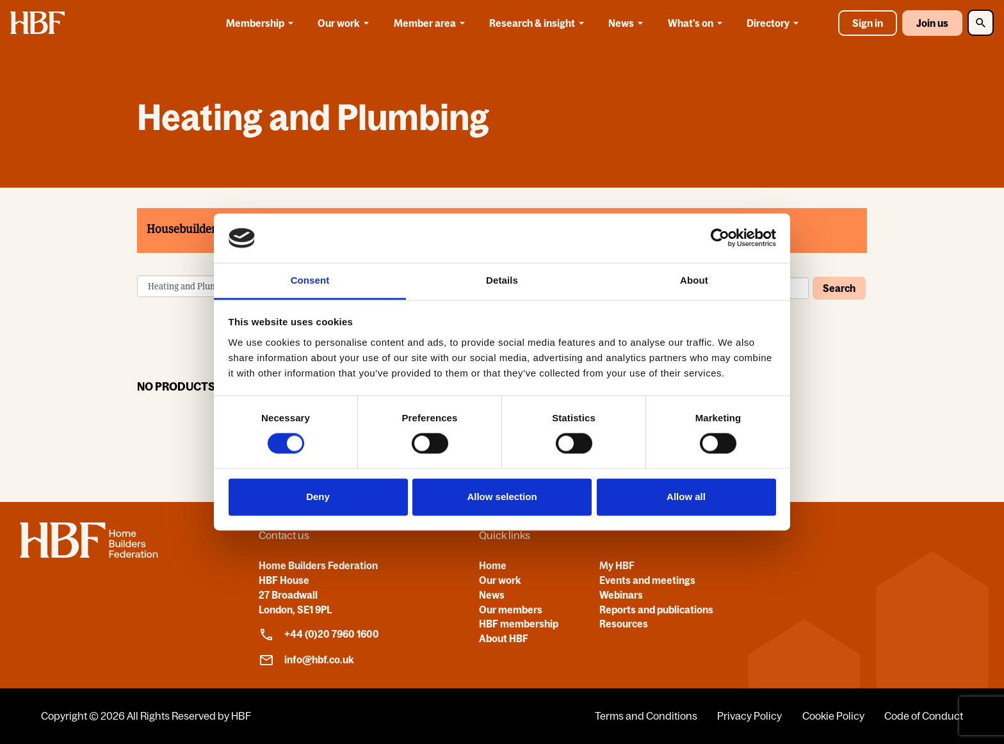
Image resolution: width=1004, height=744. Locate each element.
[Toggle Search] (981, 23)
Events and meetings (647, 580)
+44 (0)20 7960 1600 (319, 634)
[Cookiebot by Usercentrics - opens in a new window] (720, 238)
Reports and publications (656, 609)
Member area (431, 23)
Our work (345, 23)
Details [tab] (502, 280)
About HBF (503, 638)
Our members (510, 609)
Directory (775, 23)
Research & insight (538, 23)
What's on (697, 23)
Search (839, 288)
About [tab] (694, 280)
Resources (623, 623)
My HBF (617, 565)
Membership (262, 23)
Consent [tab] (310, 280)
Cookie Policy (833, 715)
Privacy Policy (749, 715)
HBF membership (518, 623)
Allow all (686, 496)
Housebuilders (184, 229)
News (627, 23)
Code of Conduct (923, 715)
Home (492, 565)
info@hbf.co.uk (306, 660)
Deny (318, 496)
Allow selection (502, 496)
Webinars (621, 594)
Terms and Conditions (646, 715)
